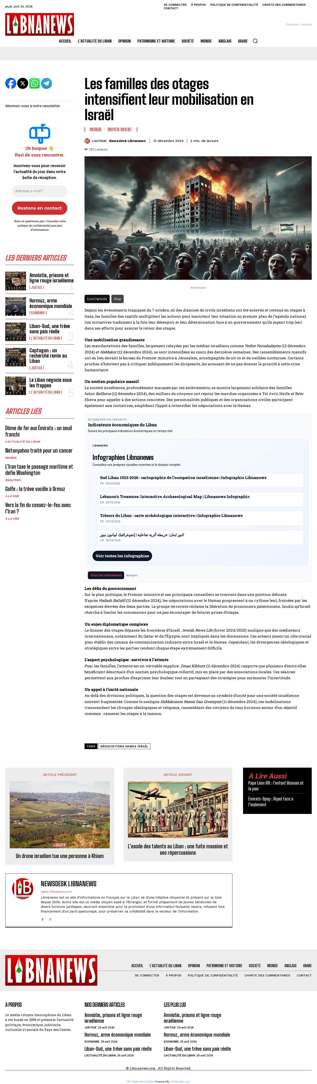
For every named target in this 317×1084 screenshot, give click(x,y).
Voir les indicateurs (106, 575)
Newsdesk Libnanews (127, 141)
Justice (36, 287)
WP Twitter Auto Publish (141, 1081)
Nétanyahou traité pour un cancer (39, 450)
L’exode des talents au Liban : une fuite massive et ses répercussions (178, 849)
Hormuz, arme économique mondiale (50, 303)
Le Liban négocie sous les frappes (50, 382)
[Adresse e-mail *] (39, 191)
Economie (38, 313)
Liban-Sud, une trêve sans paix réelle (49, 328)
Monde (11, 457)
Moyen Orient (120, 129)
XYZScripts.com (180, 1081)
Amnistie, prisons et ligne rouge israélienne (51, 278)
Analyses (13, 479)
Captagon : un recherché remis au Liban (48, 355)
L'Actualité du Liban (45, 338)
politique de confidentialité (33, 225)
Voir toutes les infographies (122, 555)
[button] (255, 40)
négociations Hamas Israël (124, 746)
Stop (117, 299)
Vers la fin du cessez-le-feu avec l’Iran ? (38, 508)
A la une (12, 496)
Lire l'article (97, 299)
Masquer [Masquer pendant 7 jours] (132, 575)
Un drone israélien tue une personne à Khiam (60, 856)
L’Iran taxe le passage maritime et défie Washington (39, 469)
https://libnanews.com (56, 891)
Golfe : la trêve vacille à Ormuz (35, 489)
